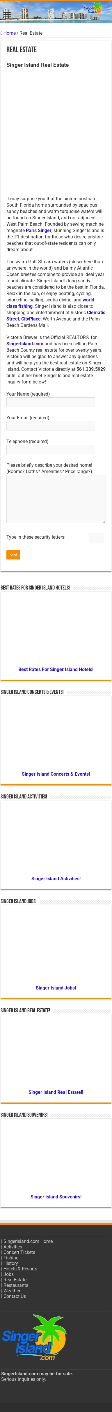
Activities (12, 1247)
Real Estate (14, 1280)
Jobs (8, 1274)
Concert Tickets (19, 1252)
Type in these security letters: (55, 537)
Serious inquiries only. (23, 1379)
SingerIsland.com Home (28, 1241)
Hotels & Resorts (20, 1269)
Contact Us (14, 1296)
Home (8, 33)
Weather (11, 1291)
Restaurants (15, 1285)
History (10, 1263)
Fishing (11, 1258)
